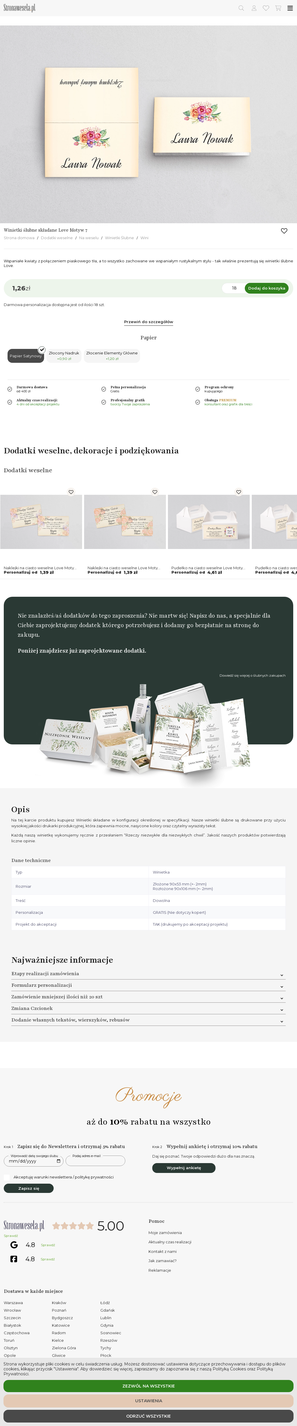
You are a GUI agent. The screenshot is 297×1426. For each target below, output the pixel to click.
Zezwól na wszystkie (148, 1386)
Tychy (105, 1348)
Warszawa (13, 1302)
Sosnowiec (110, 1332)
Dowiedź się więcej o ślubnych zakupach (253, 675)
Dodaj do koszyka (266, 288)
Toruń (9, 1340)
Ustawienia (148, 1400)
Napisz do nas (207, 616)
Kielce (58, 1340)
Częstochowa (17, 1332)
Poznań (59, 1310)
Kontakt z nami (162, 1251)
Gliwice (59, 1355)
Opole (10, 1355)
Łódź (105, 1302)
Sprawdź (11, 1236)
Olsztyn (11, 1348)
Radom (59, 1332)
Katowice (61, 1325)
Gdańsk (107, 1310)
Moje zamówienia (165, 1232)
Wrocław (12, 1310)
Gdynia (106, 1325)
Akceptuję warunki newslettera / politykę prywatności (59, 1177)
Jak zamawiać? (162, 1260)
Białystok (12, 1325)
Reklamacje (159, 1270)
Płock (105, 1355)
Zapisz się (28, 1188)
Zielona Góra (64, 1348)
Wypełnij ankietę (184, 1167)
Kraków (59, 1302)
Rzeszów (108, 1340)
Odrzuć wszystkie (148, 1416)
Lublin (105, 1317)
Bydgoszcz (62, 1317)
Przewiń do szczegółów (148, 321)
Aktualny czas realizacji (169, 1242)
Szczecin (12, 1317)
